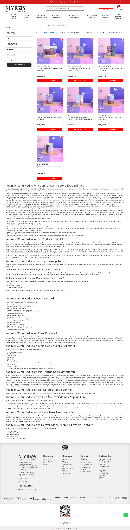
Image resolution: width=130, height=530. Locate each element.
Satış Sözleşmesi (85, 466)
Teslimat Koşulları (85, 462)
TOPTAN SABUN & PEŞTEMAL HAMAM (73, 16)
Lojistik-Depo (66, 473)
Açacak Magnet (104, 473)
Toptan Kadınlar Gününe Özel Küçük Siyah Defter (110, 69)
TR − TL (123, 2)
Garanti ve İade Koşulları (85, 468)
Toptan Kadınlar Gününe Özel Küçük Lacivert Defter (80, 69)
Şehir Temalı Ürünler (105, 459)
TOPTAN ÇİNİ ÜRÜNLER (56, 16)
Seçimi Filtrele (19, 64)
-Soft (54, 528)
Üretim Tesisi (66, 472)
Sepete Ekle (50, 81)
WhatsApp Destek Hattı (125, 515)
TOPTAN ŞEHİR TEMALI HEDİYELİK (41, 16)
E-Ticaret (58, 528)
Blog (100, 479)
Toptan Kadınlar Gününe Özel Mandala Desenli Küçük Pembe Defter (80, 118)
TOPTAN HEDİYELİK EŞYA (13, 16)
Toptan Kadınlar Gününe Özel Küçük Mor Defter (49, 118)
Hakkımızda (47, 459)
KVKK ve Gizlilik (85, 471)
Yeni (9, 60)
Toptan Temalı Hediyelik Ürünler (56, 25)
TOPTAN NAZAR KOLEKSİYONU (91, 16)
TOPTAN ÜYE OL (109, 7)
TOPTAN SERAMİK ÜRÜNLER (118, 16)
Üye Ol (100, 7)
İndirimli (11, 55)
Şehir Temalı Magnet (103, 476)
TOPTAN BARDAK (105, 16)
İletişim (45, 464)
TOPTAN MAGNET (26, 16)
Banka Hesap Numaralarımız (47, 462)
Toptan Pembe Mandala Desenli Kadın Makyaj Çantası (49, 69)
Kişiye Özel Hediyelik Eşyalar (104, 471)
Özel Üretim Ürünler (105, 461)
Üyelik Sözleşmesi (86, 464)
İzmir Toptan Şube (67, 463)
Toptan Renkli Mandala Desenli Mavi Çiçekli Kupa (110, 118)
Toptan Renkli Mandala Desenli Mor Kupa (48, 167)
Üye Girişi (106, 9)
